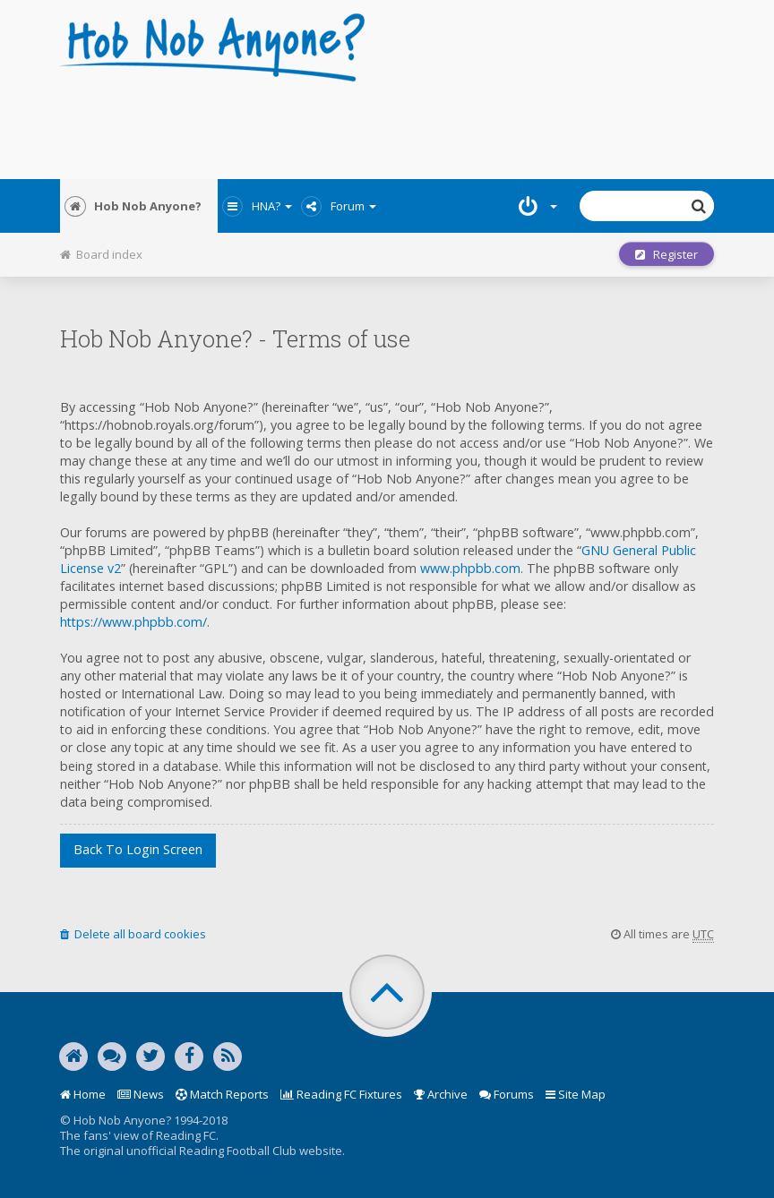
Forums (506, 1094)
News (140, 1094)
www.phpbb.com (470, 568)
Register (666, 254)
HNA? (257, 206)
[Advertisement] (387, 125)
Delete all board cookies (133, 934)
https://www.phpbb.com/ (133, 621)
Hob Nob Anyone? (133, 206)
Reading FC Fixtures (341, 1094)
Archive (441, 1094)
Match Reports (222, 1094)
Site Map (576, 1094)
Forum (338, 206)
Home (83, 1094)
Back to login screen (137, 849)
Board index (101, 254)
